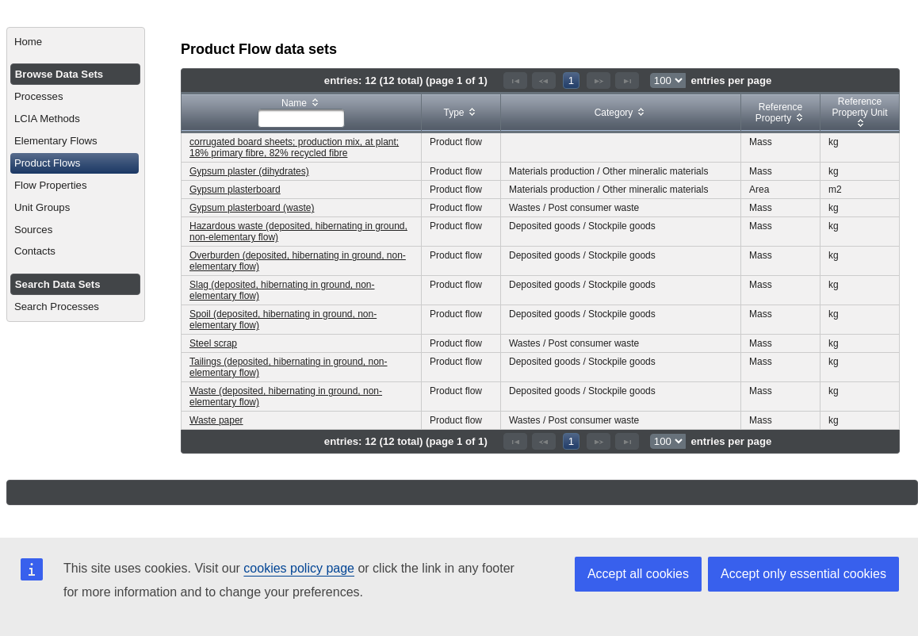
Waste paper (216, 420)
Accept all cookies (638, 573)
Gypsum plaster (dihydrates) (249, 171)
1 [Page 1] (571, 80)
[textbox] (301, 118)
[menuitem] (75, 42)
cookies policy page (298, 568)
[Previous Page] (544, 80)
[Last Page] (627, 80)
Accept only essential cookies (803, 573)
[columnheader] (302, 113)
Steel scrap (213, 343)
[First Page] (515, 80)
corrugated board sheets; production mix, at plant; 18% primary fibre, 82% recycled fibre (294, 147)
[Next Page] (598, 80)
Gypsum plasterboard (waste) (251, 207)
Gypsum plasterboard (235, 189)
